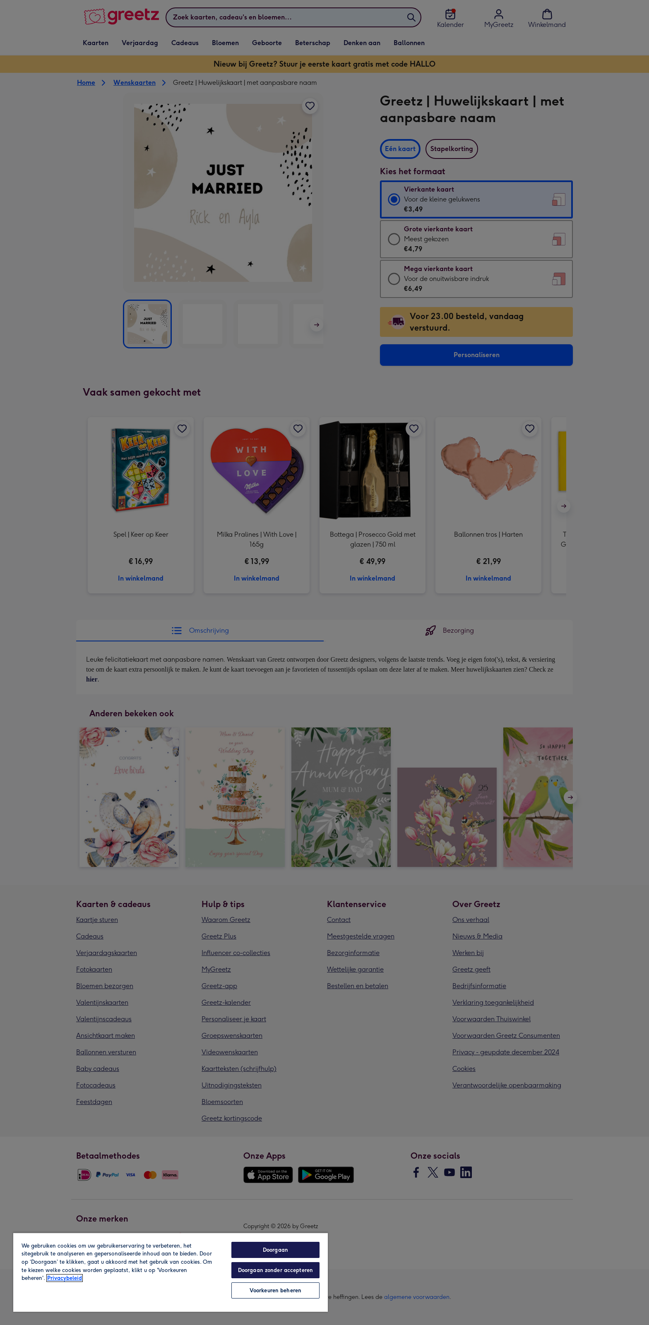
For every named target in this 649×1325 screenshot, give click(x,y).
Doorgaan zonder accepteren (275, 1270)
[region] (170, 1272)
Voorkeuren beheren (275, 1290)
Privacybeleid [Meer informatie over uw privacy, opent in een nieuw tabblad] (64, 1278)
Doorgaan (275, 1250)
